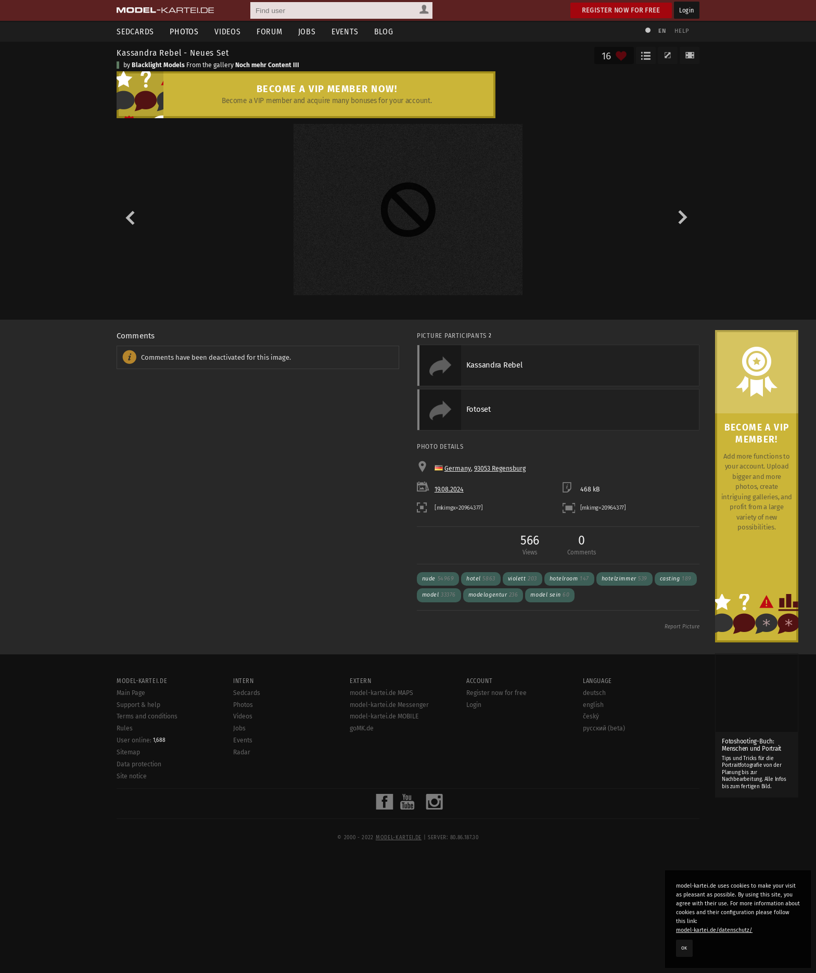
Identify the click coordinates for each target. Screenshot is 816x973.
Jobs (307, 31)
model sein (549, 735)
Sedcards (135, 31)
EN (662, 31)
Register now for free (621, 10)
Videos (227, 31)
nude (438, 719)
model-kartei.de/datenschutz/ (714, 930)
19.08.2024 (449, 630)
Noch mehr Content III (267, 65)
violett (522, 719)
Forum (270, 31)
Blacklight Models (158, 65)
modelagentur (493, 735)
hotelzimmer (624, 719)
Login (686, 10)
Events (345, 31)
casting (676, 719)
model (439, 735)
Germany (457, 609)
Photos (184, 31)
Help (681, 31)
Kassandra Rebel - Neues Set (173, 52)
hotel (480, 719)
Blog (383, 31)
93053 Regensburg (500, 609)
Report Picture (682, 767)
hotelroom (569, 719)
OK (684, 948)
